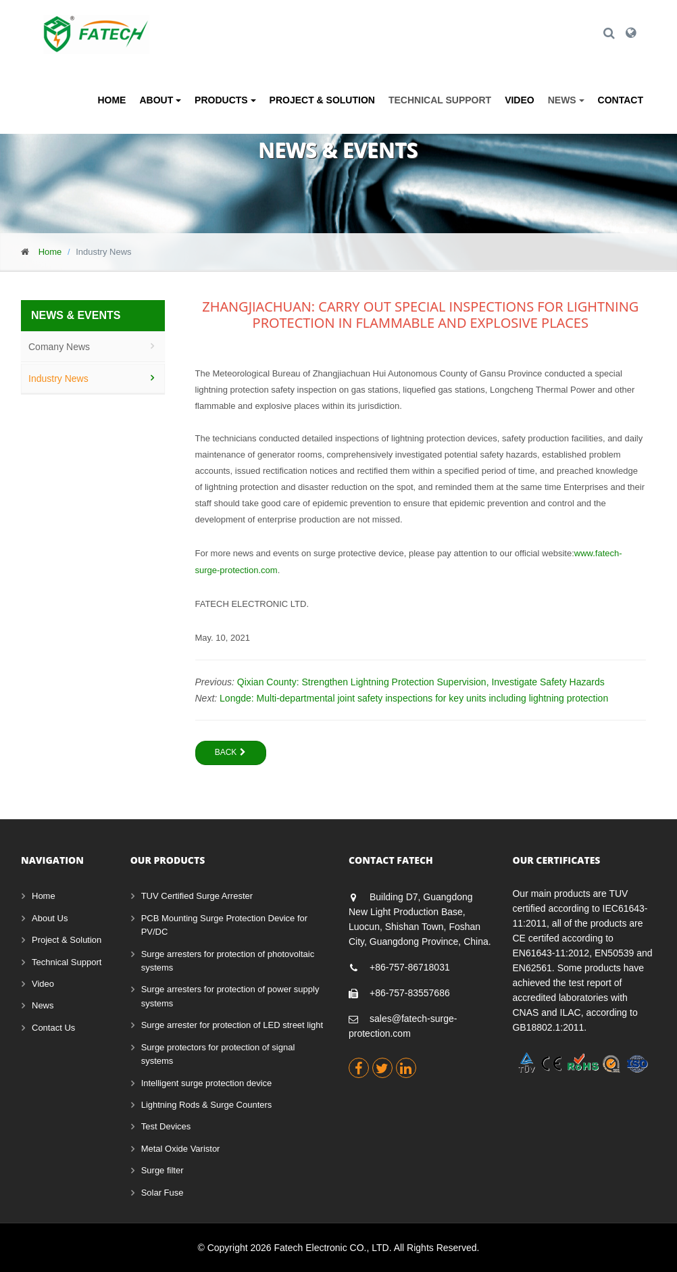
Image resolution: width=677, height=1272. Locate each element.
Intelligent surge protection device (206, 1083)
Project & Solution (322, 100)
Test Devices (166, 1126)
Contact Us (53, 1028)
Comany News (59, 346)
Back (231, 752)
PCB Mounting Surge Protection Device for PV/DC (224, 925)
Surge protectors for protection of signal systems (218, 1054)
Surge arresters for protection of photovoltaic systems (228, 961)
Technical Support (439, 100)
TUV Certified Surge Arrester (197, 896)
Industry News (58, 378)
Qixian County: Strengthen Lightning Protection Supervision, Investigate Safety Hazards (421, 682)
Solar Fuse (162, 1193)
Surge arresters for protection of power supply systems (230, 996)
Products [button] (225, 100)
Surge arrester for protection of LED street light (232, 1025)
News (43, 1005)
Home (111, 100)
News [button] (566, 100)
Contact (620, 100)
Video (519, 100)
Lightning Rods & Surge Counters (206, 1105)
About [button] (160, 100)
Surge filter (162, 1170)
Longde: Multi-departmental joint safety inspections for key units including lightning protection (414, 698)
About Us (50, 918)
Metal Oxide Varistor (180, 1149)
